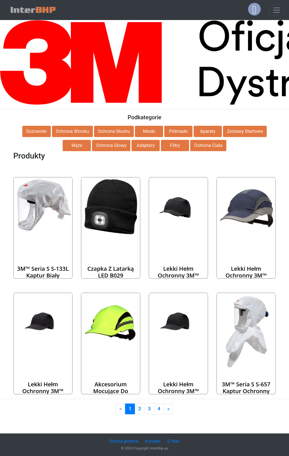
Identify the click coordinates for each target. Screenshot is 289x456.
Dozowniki (36, 131)
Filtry (175, 145)
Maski (149, 131)
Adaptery (146, 145)
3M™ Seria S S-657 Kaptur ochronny (246, 387)
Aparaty (207, 131)
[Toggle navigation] (276, 10)
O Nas (173, 441)
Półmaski (178, 131)
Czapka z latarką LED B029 (110, 272)
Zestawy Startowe (245, 131)
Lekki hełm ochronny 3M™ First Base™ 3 (246, 275)
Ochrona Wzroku (72, 131)
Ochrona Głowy (111, 145)
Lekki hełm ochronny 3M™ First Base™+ (178, 275)
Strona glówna (124, 441)
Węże (76, 145)
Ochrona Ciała (208, 145)
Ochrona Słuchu (114, 131)
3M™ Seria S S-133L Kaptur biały (43, 272)
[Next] (168, 409)
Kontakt (153, 441)
